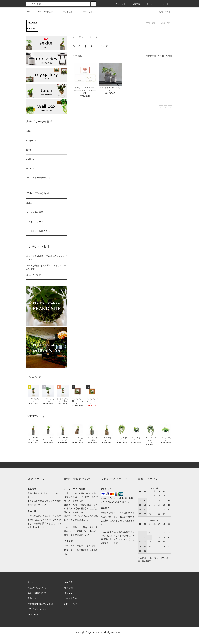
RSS (30, 614)
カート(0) (165, 4)
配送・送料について (37, 593)
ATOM (36, 614)
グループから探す (65, 12)
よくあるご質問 (33, 275)
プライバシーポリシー (38, 609)
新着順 (169, 56)
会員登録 (134, 4)
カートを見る (70, 598)
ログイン (149, 4)
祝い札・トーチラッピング (88, 37)
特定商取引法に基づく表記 (40, 604)
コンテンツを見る (85, 12)
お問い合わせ (163, 12)
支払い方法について (37, 587)
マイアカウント (71, 582)
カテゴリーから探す (44, 12)
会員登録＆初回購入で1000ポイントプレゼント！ (46, 258)
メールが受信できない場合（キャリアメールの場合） (46, 267)
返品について (34, 598)
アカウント (119, 4)
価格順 (161, 56)
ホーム (29, 12)
